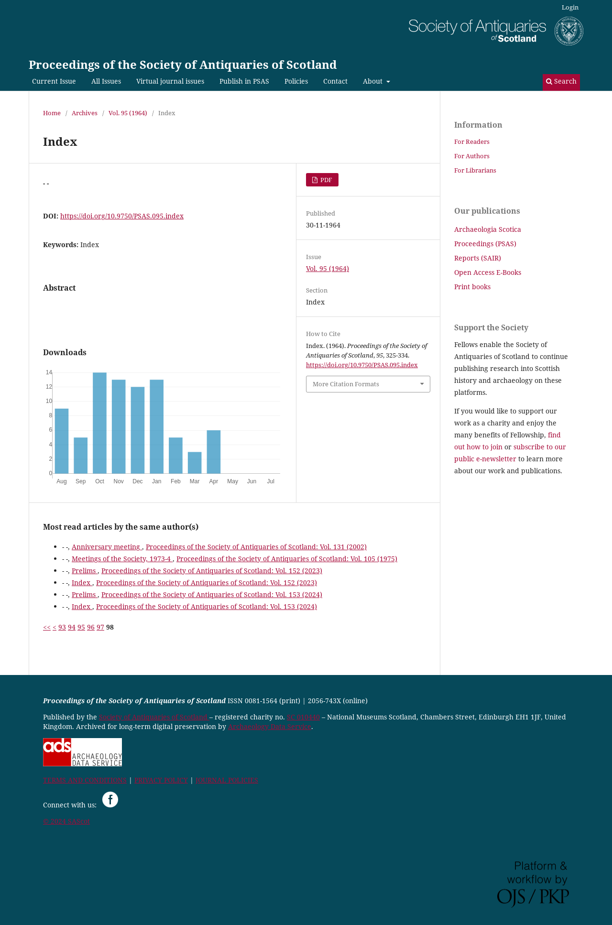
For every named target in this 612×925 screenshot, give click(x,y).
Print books (472, 286)
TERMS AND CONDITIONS (85, 779)
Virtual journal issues (170, 81)
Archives (85, 113)
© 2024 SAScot (66, 821)
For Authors (472, 156)
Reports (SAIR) (477, 257)
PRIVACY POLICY (161, 779)
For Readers (472, 141)
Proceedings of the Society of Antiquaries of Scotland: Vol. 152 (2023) (211, 570)
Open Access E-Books (487, 272)
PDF (325, 179)
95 (81, 626)
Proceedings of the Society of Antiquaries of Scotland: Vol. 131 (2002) (256, 546)
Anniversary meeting (107, 546)
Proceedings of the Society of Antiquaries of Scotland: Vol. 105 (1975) (286, 558)
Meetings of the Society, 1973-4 (122, 558)
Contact (335, 81)
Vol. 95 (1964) (128, 113)
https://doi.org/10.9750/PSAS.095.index (122, 215)
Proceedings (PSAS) (485, 243)
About (373, 81)
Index (82, 582)
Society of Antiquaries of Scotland (154, 716)
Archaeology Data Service (269, 726)
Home (52, 113)
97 (100, 626)
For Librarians (475, 170)
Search (561, 81)
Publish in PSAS (244, 81)
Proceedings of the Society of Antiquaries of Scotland (183, 64)
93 (62, 626)
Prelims (85, 570)
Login (570, 7)
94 (72, 626)
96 (91, 626)
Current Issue (54, 81)
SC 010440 (303, 716)
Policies (296, 81)
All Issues (106, 81)
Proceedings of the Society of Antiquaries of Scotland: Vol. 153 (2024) (211, 594)
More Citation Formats (346, 384)
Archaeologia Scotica (487, 229)
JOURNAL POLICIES (227, 779)
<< (47, 626)
